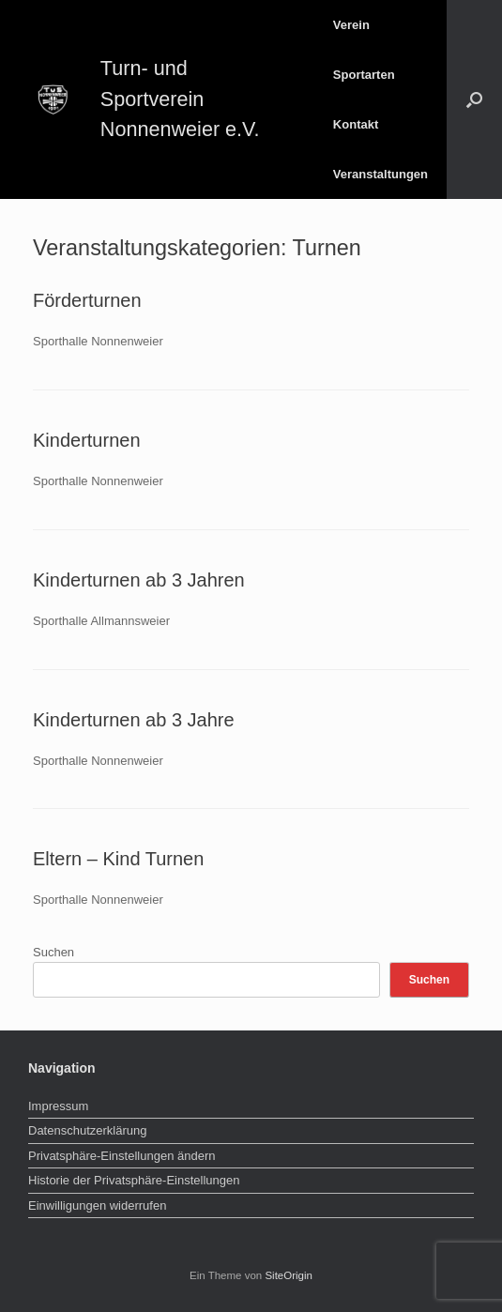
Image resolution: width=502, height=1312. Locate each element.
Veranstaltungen (380, 174)
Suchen (53, 952)
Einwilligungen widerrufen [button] (97, 1205)
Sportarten (364, 75)
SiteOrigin (288, 1275)
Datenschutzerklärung (87, 1130)
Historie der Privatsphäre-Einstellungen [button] (133, 1180)
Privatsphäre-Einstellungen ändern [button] (121, 1156)
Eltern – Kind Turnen (118, 858)
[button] (474, 99)
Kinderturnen (87, 440)
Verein (351, 25)
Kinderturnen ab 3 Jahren (139, 580)
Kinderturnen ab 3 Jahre (134, 719)
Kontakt (355, 124)
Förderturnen (87, 300)
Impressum (58, 1106)
